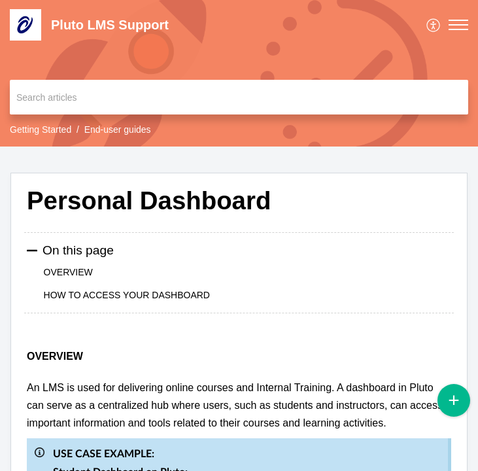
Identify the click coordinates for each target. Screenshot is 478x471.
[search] (239, 97)
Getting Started (40, 129)
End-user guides (117, 129)
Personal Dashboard (149, 200)
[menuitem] (434, 25)
